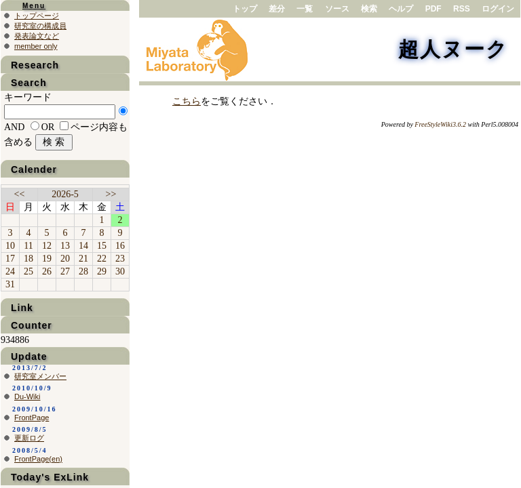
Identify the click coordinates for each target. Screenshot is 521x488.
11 (28, 246)
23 (120, 258)
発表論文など (36, 36)
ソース (337, 9)
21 (83, 258)
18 (28, 258)
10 (10, 246)
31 (10, 284)
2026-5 (65, 194)
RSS (461, 9)
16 (120, 246)
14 (83, 246)
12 (47, 246)
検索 (369, 9)
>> (111, 194)
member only (36, 46)
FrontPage (31, 417)
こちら (186, 101)
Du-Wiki (27, 396)
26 (47, 271)
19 (47, 258)
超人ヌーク (453, 49)
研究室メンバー (40, 376)
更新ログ (29, 438)
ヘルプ (401, 9)
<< (19, 194)
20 (65, 258)
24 (10, 271)
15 (102, 246)
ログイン (498, 9)
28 (83, 271)
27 (65, 271)
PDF (433, 9)
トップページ (36, 16)
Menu (33, 5)
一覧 (304, 9)
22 (102, 258)
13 (65, 246)
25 (28, 271)
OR (47, 127)
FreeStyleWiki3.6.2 (440, 124)
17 (10, 258)
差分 (277, 9)
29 (102, 271)
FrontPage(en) (38, 459)
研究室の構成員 (40, 26)
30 (120, 271)
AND (14, 127)
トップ (245, 9)
